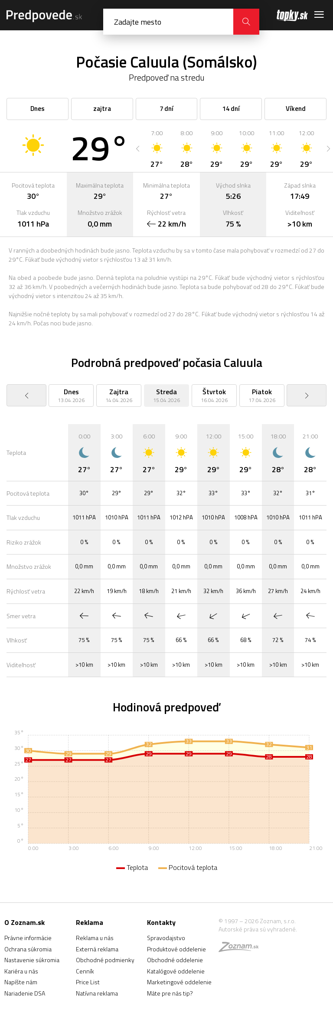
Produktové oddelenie (176, 949)
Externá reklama (97, 949)
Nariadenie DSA (24, 993)
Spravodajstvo (166, 937)
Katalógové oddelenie (176, 971)
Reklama (89, 922)
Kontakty (161, 922)
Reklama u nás (95, 937)
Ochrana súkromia (28, 949)
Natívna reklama (97, 993)
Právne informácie (28, 937)
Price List (88, 981)
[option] (157, 148)
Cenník (85, 971)
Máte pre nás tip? (170, 993)
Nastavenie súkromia (31, 959)
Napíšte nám (20, 981)
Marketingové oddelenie (179, 981)
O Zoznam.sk (24, 922)
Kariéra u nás (21, 971)
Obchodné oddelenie (175, 959)
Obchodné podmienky (105, 959)
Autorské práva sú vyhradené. (258, 929)
